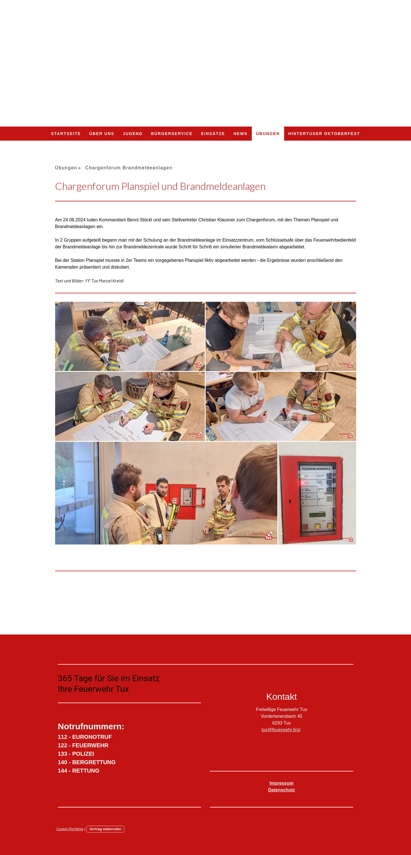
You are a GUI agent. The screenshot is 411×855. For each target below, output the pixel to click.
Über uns (101, 133)
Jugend (132, 133)
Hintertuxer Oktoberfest (324, 133)
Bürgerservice (172, 133)
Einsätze (213, 133)
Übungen (268, 133)
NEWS (240, 133)
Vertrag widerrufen (105, 829)
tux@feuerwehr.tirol (281, 729)
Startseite (66, 133)
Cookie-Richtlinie (70, 829)
